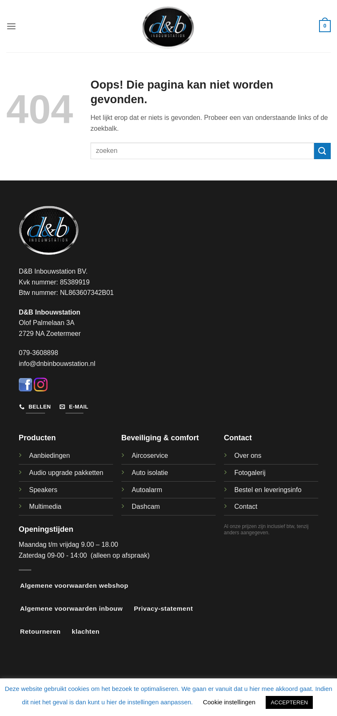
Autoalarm (147, 489)
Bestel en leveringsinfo (268, 489)
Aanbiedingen (49, 455)
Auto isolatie (150, 472)
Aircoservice (150, 455)
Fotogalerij (250, 472)
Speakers (43, 489)
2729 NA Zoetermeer (50, 333)
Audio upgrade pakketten (66, 472)
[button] (11, 26)
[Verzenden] (322, 151)
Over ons (248, 455)
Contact (245, 506)
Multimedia (45, 506)
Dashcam (146, 506)
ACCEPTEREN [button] (289, 702)
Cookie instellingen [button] (229, 702)
